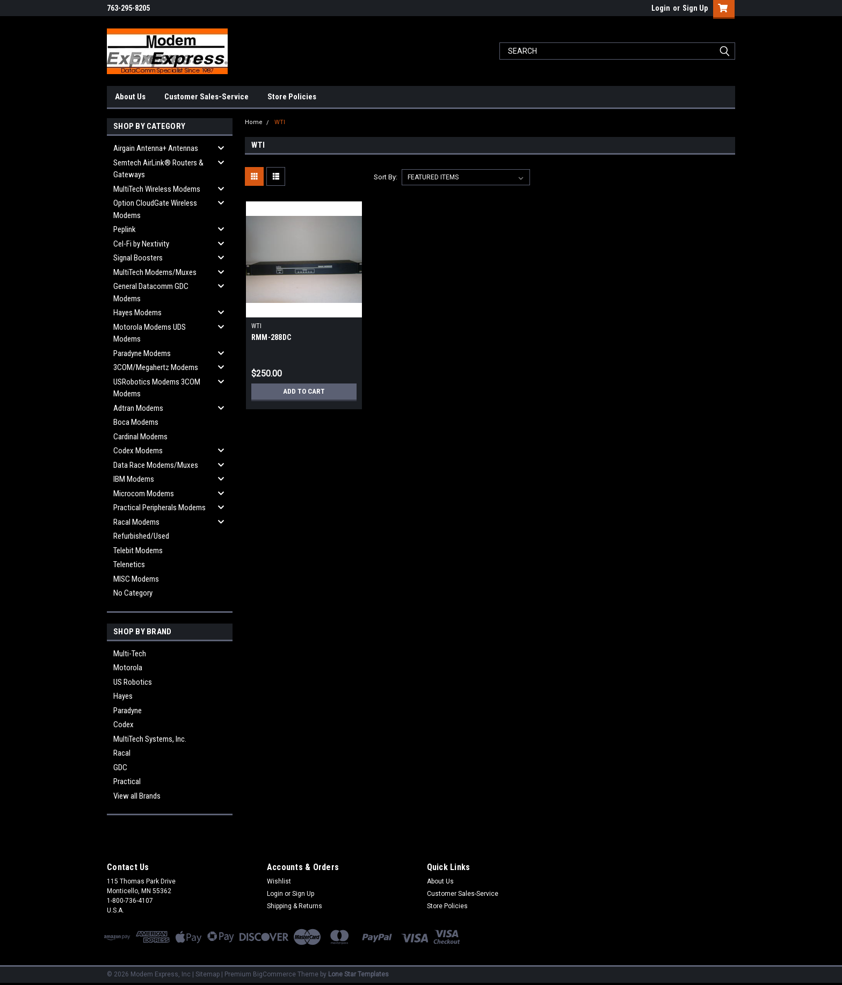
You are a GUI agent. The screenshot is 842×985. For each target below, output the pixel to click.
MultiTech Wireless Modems (156, 189)
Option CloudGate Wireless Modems (155, 209)
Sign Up (695, 8)
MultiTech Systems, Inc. (149, 739)
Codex (123, 724)
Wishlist (279, 881)
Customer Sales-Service (206, 97)
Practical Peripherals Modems (159, 507)
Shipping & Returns (294, 906)
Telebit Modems (138, 550)
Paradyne (127, 710)
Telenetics (129, 564)
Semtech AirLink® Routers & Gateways (158, 169)
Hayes (123, 696)
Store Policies (291, 97)
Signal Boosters (138, 258)
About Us (130, 97)
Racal (121, 753)
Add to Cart (303, 391)
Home (254, 122)
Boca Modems (135, 422)
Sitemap (207, 974)
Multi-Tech (129, 653)
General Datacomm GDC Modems (150, 292)
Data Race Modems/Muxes (155, 465)
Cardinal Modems (140, 436)
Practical (127, 781)
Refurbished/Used (141, 536)
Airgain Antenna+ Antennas (155, 148)
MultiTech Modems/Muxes (155, 272)
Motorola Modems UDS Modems (149, 333)
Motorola (127, 667)
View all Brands (137, 796)
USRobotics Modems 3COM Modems (156, 388)
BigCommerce (274, 974)
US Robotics (132, 682)
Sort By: (385, 177)
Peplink (124, 229)
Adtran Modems (138, 408)
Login (660, 8)
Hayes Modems (137, 312)
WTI (279, 122)
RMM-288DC (271, 337)
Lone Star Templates (358, 974)
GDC (120, 767)
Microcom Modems (143, 493)
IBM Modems (133, 479)
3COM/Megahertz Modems (155, 367)
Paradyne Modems (142, 353)
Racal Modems (136, 522)
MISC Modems (136, 579)
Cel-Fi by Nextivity (141, 244)
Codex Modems (138, 450)
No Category (133, 593)
